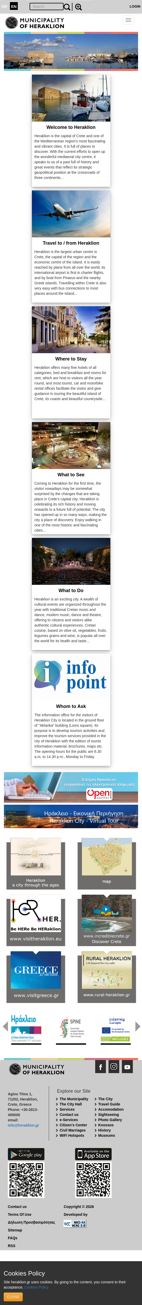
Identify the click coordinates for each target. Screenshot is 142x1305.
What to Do (71, 590)
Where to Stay (71, 359)
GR (4, 6)
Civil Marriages (73, 1130)
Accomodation (111, 1109)
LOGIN (135, 6)
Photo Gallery (110, 1120)
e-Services (69, 1120)
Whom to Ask (71, 706)
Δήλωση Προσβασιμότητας (31, 1222)
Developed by (76, 1214)
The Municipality (74, 1099)
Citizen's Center (73, 1125)
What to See (71, 474)
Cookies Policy (36, 1287)
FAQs (13, 1238)
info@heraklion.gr (23, 1125)
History (104, 1130)
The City (105, 1099)
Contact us (69, 1114)
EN (14, 6)
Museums (106, 1135)
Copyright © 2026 (79, 1207)
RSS (11, 1246)
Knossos (106, 1125)
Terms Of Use (19, 1214)
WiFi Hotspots (72, 1135)
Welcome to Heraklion (71, 127)
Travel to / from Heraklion (71, 243)
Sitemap (15, 1230)
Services (67, 1109)
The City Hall (71, 1104)
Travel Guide (109, 1104)
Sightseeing (108, 1114)
